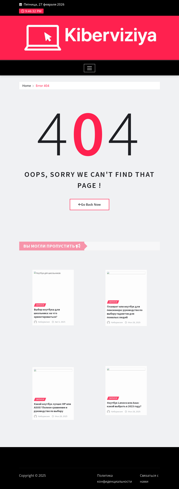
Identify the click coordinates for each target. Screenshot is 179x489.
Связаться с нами (149, 478)
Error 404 (42, 87)
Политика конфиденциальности (114, 478)
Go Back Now (89, 204)
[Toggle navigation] (89, 68)
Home (26, 87)
